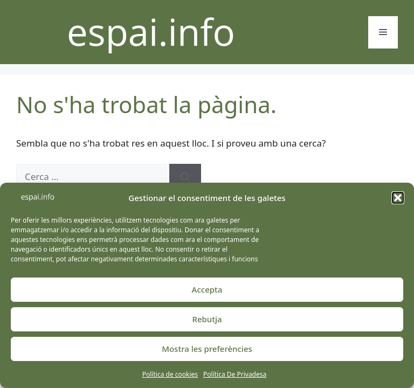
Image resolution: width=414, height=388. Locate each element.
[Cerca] (185, 177)
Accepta (207, 289)
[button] (397, 197)
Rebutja (207, 319)
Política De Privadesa (234, 374)
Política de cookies (170, 374)
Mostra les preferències (207, 348)
